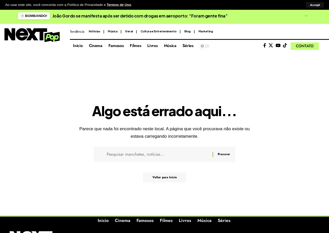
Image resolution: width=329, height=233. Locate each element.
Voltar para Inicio (164, 178)
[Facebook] (264, 45)
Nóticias (94, 31)
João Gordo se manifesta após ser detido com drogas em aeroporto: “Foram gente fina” (140, 15)
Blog (187, 31)
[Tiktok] (285, 45)
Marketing (205, 31)
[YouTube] (278, 45)
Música (112, 31)
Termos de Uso (119, 5)
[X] (270, 45)
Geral (129, 31)
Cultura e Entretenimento (159, 31)
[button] (315, 5)
